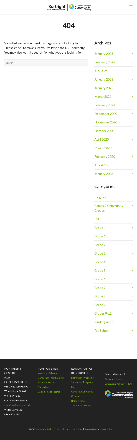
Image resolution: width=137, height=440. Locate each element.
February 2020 (104, 156)
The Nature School (81, 405)
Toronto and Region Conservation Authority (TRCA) (58, 429)
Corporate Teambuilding (51, 377)
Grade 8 (99, 296)
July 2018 (101, 165)
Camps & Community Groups (108, 208)
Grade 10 (100, 236)
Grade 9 (99, 305)
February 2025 (104, 62)
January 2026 (103, 54)
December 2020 (105, 114)
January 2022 (103, 88)
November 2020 (105, 122)
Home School (78, 400)
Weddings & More (47, 373)
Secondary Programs (82, 382)
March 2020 (102, 148)
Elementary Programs (82, 377)
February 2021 (104, 105)
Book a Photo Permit (49, 391)
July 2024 (101, 71)
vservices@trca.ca (14, 405)
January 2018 (103, 174)
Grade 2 (99, 245)
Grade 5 (99, 270)
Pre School (101, 330)
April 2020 (101, 139)
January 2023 (103, 79)
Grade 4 (99, 262)
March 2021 (102, 96)
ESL (97, 219)
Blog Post (101, 197)
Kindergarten (103, 322)
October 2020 (104, 131)
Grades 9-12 (102, 313)
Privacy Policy (106, 429)
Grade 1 (99, 228)
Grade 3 (99, 253)
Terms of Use (91, 429)
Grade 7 (99, 288)
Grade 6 (99, 279)
